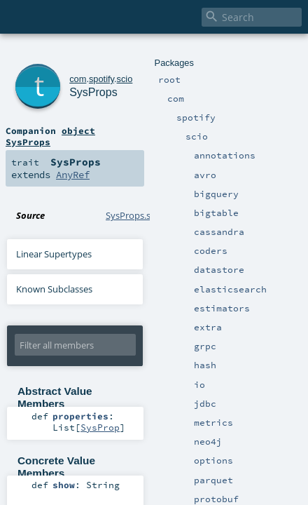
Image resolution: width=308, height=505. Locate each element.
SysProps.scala (136, 168)
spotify (82, 54)
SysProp (167, 368)
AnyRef (147, 128)
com (58, 54)
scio (105, 54)
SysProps (81, 70)
